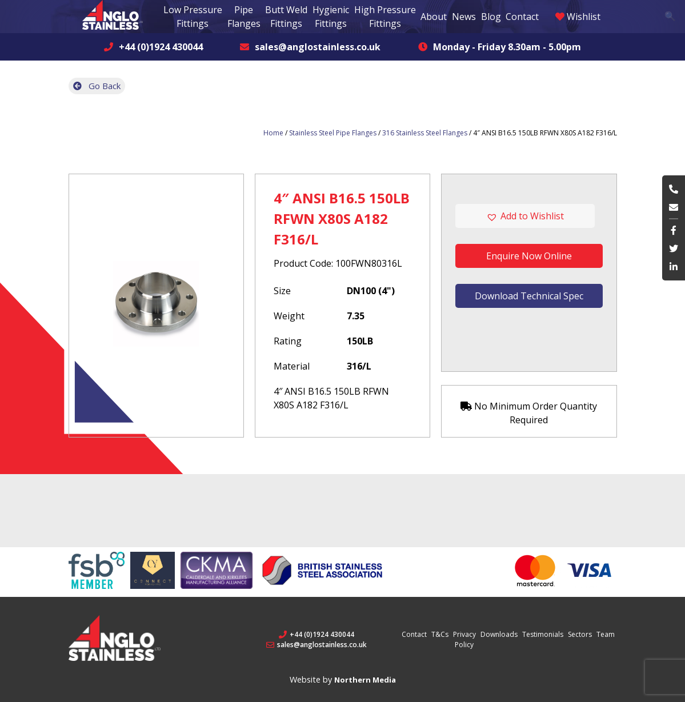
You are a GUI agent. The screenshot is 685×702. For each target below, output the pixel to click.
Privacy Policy (464, 639)
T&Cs (439, 634)
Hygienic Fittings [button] (331, 16)
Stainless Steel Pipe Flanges (332, 133)
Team (605, 634)
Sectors (580, 634)
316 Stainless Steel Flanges (424, 133)
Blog (491, 16)
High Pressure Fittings (385, 16)
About (433, 16)
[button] (528, 216)
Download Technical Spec (529, 296)
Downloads (499, 634)
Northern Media (365, 680)
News (464, 16)
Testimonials (542, 634)
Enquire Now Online (529, 256)
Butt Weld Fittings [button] (286, 16)
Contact (522, 16)
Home (273, 133)
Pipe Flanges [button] (244, 16)
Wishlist (577, 16)
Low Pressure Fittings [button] (192, 16)
